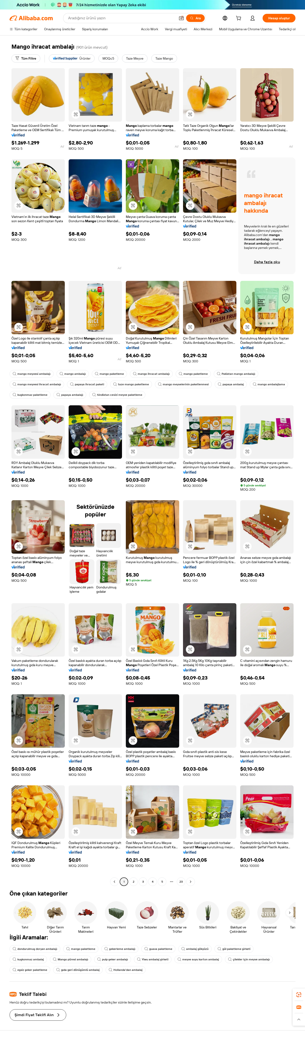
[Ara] (195, 18)
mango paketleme (109, 374)
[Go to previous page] (114, 881)
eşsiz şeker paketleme (30, 970)
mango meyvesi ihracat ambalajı (37, 384)
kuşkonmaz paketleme (30, 395)
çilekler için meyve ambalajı (249, 959)
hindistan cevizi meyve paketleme (117, 395)
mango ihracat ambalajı (151, 374)
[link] (299, 995)
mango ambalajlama (269, 384)
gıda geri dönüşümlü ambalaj (78, 970)
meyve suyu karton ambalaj (198, 959)
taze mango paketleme (131, 384)
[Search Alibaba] (121, 18)
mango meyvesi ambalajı (32, 374)
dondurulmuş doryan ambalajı (35, 949)
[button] (181, 18)
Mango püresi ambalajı (70, 959)
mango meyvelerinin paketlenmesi (183, 384)
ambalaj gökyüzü (194, 949)
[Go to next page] (190, 881)
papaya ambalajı (69, 395)
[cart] (239, 19)
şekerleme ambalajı (119, 949)
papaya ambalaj (231, 384)
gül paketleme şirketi (234, 949)
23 (181, 881)
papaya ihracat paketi (87, 384)
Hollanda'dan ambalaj (125, 970)
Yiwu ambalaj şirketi (152, 959)
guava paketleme (158, 949)
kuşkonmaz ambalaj (28, 959)
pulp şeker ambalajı (112, 959)
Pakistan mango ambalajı (236, 374)
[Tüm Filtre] (25, 58)
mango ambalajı (73, 374)
